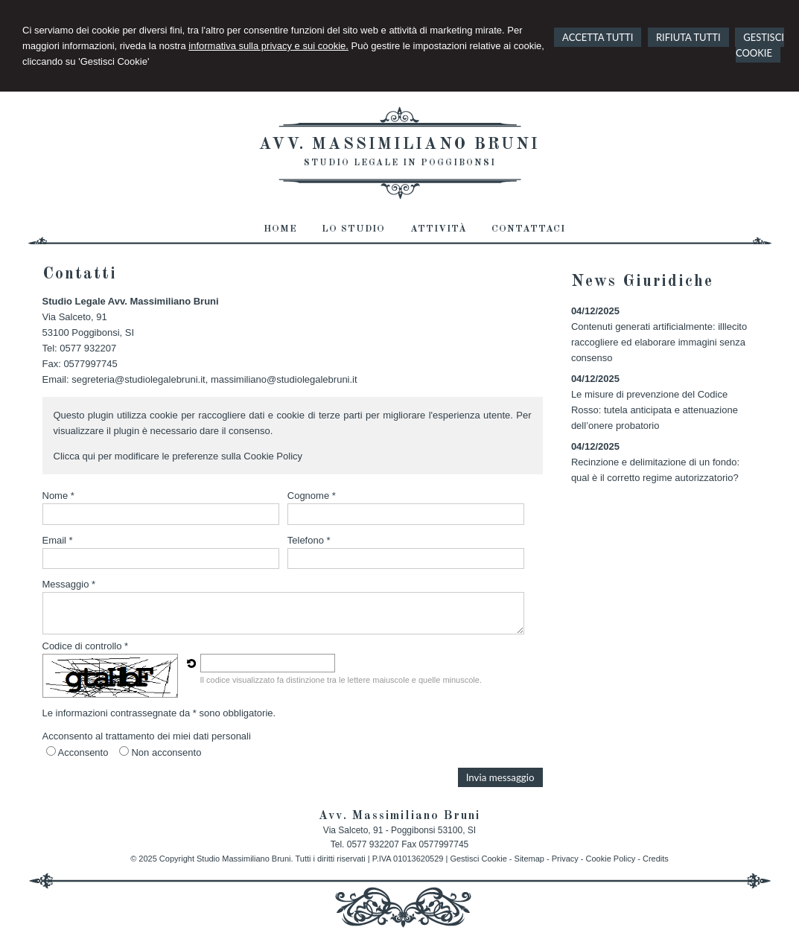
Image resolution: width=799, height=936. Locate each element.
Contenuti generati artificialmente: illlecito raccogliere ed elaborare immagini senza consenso (659, 342)
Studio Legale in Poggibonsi (400, 163)
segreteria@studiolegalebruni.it (138, 379)
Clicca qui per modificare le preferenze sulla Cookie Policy (178, 456)
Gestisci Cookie (478, 858)
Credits (656, 858)
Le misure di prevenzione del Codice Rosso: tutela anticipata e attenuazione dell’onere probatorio (654, 410)
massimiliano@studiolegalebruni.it (284, 379)
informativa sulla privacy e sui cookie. (268, 45)
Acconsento (83, 752)
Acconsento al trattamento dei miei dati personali (146, 736)
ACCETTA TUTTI (597, 37)
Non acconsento (166, 752)
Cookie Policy (611, 858)
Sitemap (529, 858)
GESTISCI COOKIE (760, 45)
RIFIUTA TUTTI (688, 37)
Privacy (565, 858)
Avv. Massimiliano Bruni (399, 144)
